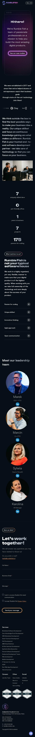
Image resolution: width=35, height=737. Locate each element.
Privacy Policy (22, 601)
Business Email (7, 575)
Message (5, 586)
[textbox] (17, 567)
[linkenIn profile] (17, 404)
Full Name (5, 565)
